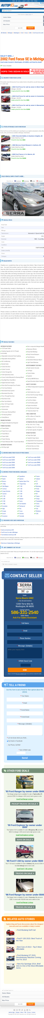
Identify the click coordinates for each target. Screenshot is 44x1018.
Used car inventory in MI (7, 530)
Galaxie (38, 479)
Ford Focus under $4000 (8, 465)
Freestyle (21, 516)
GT (37, 481)
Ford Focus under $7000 (34, 460)
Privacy (29, 1012)
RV (37, 494)
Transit (38, 506)
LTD (37, 484)
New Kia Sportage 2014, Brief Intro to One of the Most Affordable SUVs (29, 966)
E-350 (3, 501)
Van (37, 508)
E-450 (3, 503)
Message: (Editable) (24, 646)
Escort (4, 513)
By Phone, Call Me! (13, 745)
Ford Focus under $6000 (34, 457)
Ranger (38, 491)
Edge (3, 508)
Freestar (21, 513)
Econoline (4, 506)
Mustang (38, 486)
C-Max (4, 484)
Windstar (38, 511)
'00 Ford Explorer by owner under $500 (25, 826)
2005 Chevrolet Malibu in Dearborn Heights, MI (27, 136)
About (21, 1012)
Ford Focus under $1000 (8, 457)
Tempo (38, 499)
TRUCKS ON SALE (24, 873)
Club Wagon (5, 486)
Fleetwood (22, 506)
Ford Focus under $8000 (34, 462)
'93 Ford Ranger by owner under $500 (24, 791)
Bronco (4, 481)
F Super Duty (22, 484)
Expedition (22, 476)
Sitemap (17, 1012)
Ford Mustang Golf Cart (26, 930)
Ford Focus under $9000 (34, 465)
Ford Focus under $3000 (8, 462)
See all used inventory (25, 601)
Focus (20, 511)
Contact (33, 1012)
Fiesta (20, 501)
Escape (4, 511)
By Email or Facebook (14, 741)
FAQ (25, 1012)
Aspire (4, 479)
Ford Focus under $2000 (8, 460)
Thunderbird (39, 501)
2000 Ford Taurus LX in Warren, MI (23, 154)
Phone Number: (25, 638)
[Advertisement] (22, 118)
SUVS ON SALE (24, 840)
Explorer (21, 479)
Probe (37, 489)
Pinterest (40, 181)
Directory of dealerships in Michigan (10, 543)
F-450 (20, 496)
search (30, 28)
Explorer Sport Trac (24, 481)
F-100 (20, 486)
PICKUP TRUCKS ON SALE (24, 804)
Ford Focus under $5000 (8, 467)
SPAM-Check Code (24, 661)
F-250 (20, 491)
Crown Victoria (6, 491)
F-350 (20, 494)
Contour (4, 489)
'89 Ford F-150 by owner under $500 (24, 861)
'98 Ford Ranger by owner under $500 (24, 894)
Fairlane (21, 499)
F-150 (20, 489)
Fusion (38, 476)
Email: (24, 631)
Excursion (4, 516)
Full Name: (24, 623)
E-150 (3, 496)
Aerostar (4, 476)
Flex (20, 508)
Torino (37, 503)
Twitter (32, 181)
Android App (12, 1012)
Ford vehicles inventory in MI (8, 535)
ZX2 (37, 513)
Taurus (38, 496)
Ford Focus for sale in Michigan (9, 532)
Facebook (18, 181)
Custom (4, 494)
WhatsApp (26, 181)
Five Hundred (22, 503)
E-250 (3, 499)
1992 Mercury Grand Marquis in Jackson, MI (26, 145)
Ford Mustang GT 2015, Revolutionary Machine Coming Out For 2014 (28, 957)
